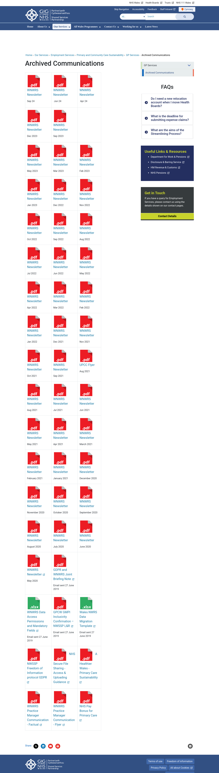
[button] (36, 725)
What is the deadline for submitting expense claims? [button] (170, 97)
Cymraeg (188, 9)
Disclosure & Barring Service (166, 141)
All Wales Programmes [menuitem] (86, 26)
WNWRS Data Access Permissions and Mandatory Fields (37, 601)
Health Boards (152, 3)
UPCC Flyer (87, 344)
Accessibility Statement (180, 753)
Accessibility (138, 9)
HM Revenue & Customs (164, 146)
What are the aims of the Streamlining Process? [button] (167, 111)
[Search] (184, 16)
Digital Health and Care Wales (178, 769)
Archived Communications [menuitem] (159, 51)
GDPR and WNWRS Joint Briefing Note (62, 553)
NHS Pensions (158, 152)
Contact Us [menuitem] (110, 26)
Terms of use (155, 740)
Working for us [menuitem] (130, 26)
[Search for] (161, 16)
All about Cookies (179, 747)
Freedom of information (180, 740)
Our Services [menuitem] (60, 26)
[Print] (57, 725)
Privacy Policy (158, 747)
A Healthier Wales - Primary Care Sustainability (89, 644)
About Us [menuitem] (42, 26)
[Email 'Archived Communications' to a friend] (50, 725)
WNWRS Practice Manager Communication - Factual (38, 695)
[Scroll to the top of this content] (190, 725)
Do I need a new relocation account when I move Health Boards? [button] (170, 81)
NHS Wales (134, 3)
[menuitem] (49, 27)
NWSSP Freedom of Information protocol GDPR (37, 649)
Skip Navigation (121, 9)
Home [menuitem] (30, 26)
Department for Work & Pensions (168, 136)
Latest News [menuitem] (151, 26)
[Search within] (133, 17)
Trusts (168, 3)
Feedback (152, 9)
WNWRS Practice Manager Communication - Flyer (64, 695)
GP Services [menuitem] (150, 44)
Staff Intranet (166, 9)
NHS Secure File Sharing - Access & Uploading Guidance (64, 647)
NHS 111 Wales (183, 3)
